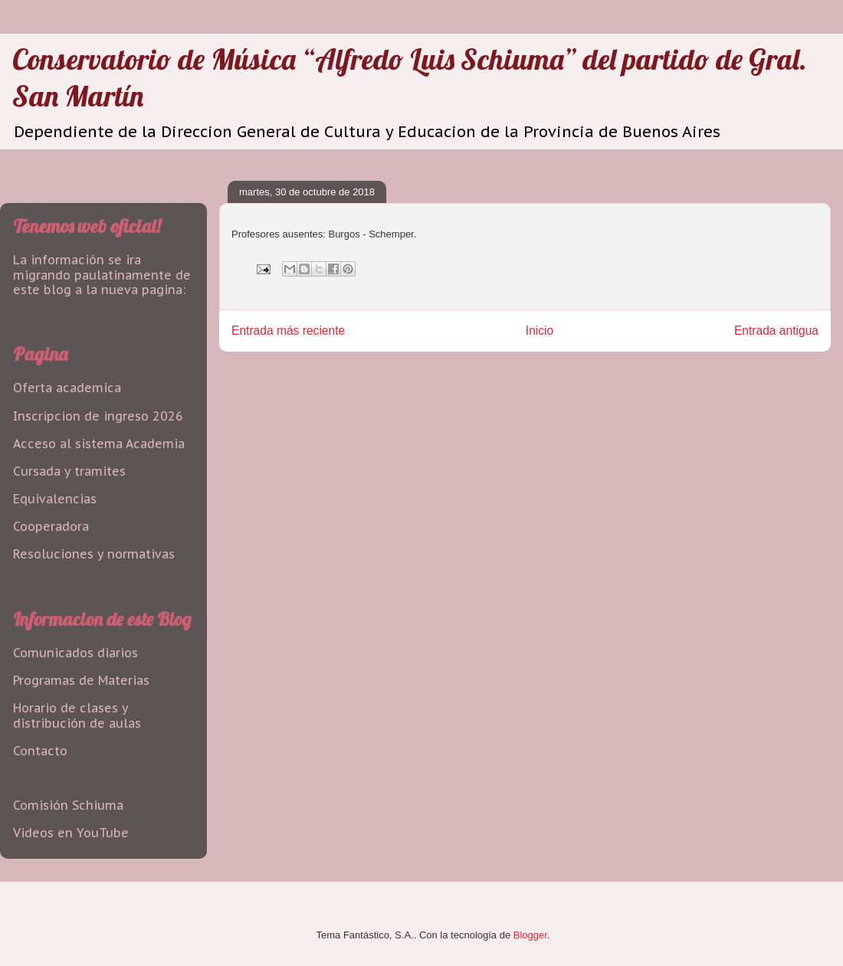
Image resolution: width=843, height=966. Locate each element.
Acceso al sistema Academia (99, 443)
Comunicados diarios (75, 652)
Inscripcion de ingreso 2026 (98, 416)
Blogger (530, 935)
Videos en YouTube (71, 832)
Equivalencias (55, 498)
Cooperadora (51, 526)
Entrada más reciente (288, 330)
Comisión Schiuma (68, 805)
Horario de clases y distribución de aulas (77, 715)
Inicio (539, 330)
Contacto (40, 750)
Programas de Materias (81, 680)
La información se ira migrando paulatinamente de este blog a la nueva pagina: (102, 274)
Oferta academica (67, 387)
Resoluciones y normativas (94, 554)
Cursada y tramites (69, 471)
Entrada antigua (776, 330)
